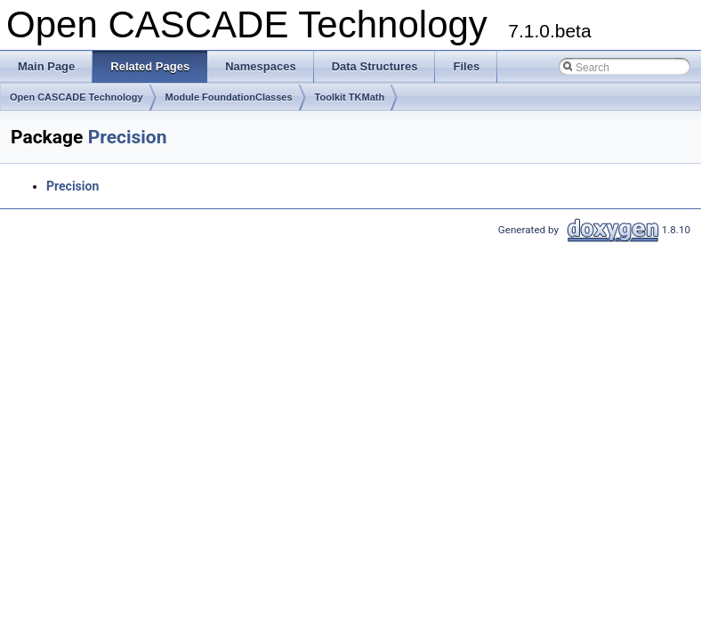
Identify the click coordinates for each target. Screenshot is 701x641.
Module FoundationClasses (229, 97)
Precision (127, 137)
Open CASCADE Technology (76, 97)
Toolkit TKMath (350, 97)
